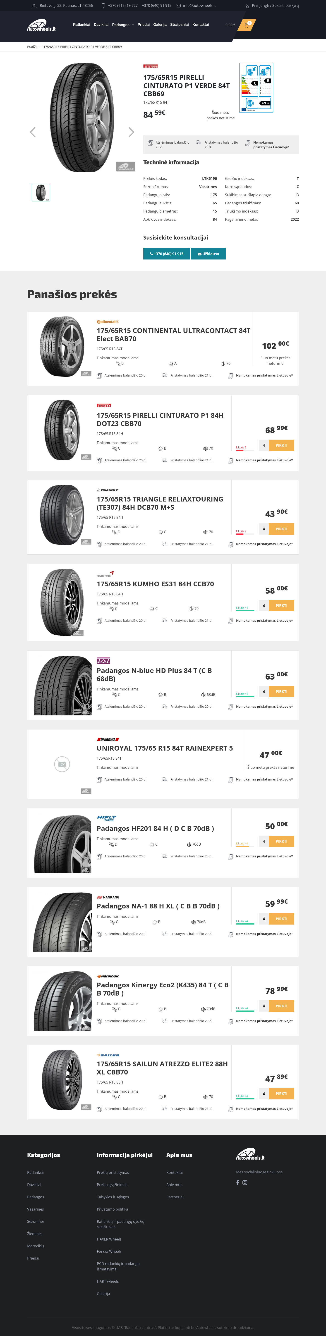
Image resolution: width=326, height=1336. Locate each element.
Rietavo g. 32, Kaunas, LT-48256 (62, 5)
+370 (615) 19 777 (120, 5)
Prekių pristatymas (113, 1172)
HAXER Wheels (109, 1239)
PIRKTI (281, 445)
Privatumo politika (112, 1209)
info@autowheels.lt (196, 5)
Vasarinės (35, 1209)
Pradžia (32, 46)
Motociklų (35, 1245)
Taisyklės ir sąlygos (113, 1196)
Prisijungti (260, 5)
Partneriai (174, 1196)
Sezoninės (36, 1221)
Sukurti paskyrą (285, 5)
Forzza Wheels (109, 1251)
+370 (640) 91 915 (156, 5)
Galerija (160, 25)
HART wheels (108, 1281)
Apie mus (174, 1184)
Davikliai (101, 25)
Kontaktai (200, 25)
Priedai (144, 25)
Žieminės (35, 1233)
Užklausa (208, 253)
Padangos (120, 25)
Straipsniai (179, 25)
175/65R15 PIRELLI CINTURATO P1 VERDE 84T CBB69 (82, 46)
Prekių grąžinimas (112, 1184)
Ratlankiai (81, 25)
